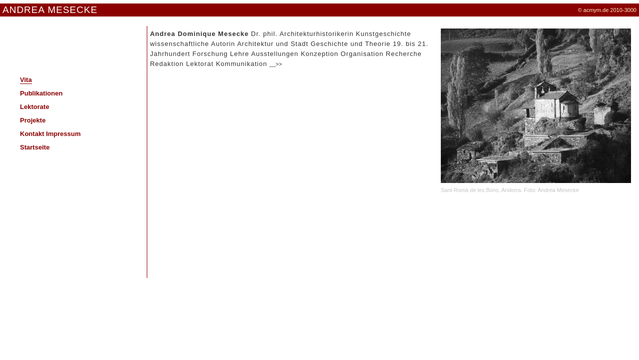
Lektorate (34, 106)
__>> (276, 64)
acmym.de (596, 10)
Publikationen (41, 93)
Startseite (34, 147)
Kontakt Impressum (50, 134)
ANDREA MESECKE (49, 9)
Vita (26, 80)
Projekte (32, 120)
